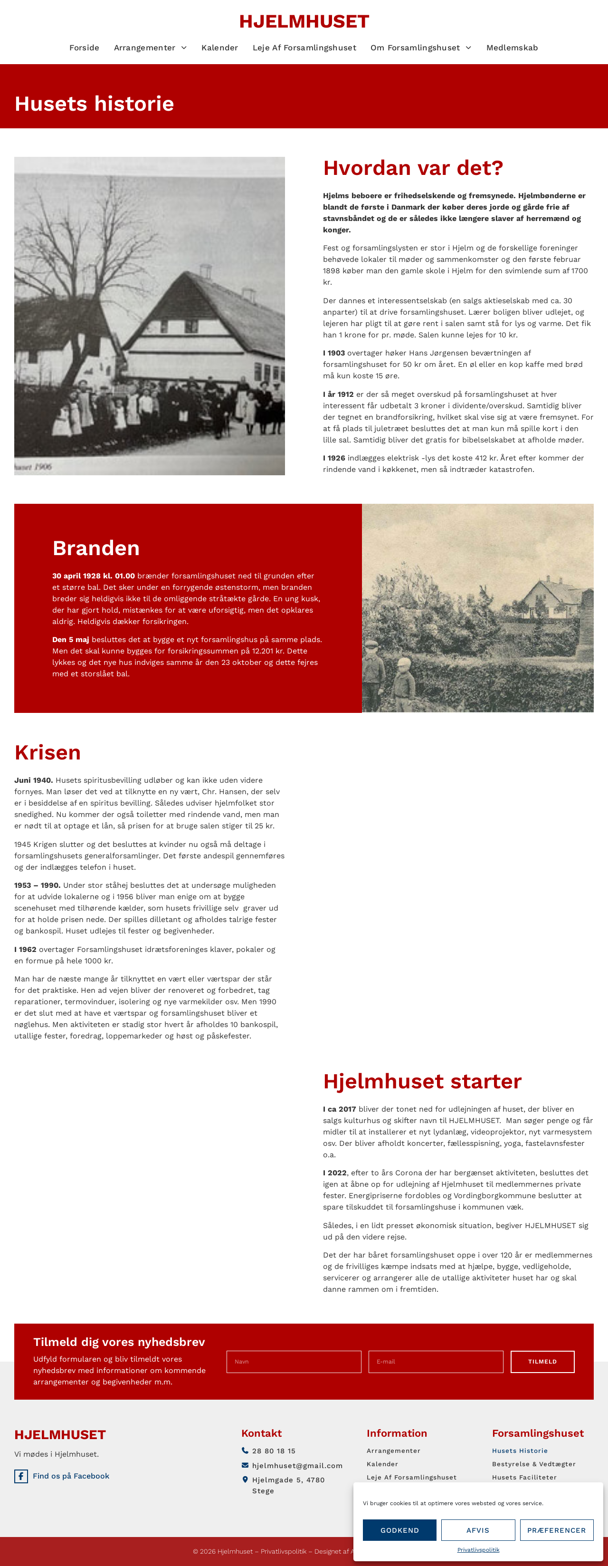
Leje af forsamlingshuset (304, 47)
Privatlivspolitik (478, 1550)
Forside (84, 47)
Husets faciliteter (527, 1477)
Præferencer (556, 1530)
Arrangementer (151, 47)
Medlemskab (512, 47)
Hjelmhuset (304, 21)
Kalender (219, 47)
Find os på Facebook (76, 1478)
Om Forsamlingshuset (421, 47)
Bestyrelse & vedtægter (538, 1464)
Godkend (399, 1530)
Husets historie (522, 1450)
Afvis (478, 1530)
